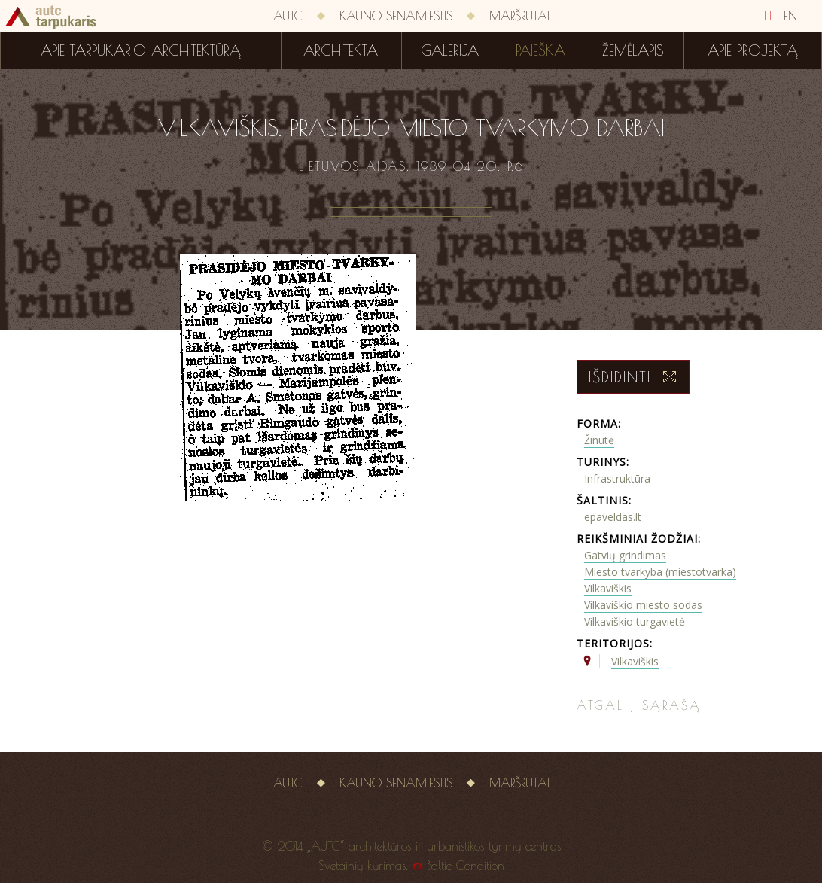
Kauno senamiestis (395, 16)
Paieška (540, 50)
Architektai (341, 50)
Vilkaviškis (608, 588)
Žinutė (599, 440)
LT (768, 16)
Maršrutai (519, 16)
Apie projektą (753, 50)
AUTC (288, 16)
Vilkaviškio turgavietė (634, 621)
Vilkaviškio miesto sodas (643, 605)
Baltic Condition (465, 865)
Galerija (450, 50)
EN (790, 16)
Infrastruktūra (617, 478)
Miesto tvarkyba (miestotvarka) (660, 572)
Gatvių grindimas (625, 555)
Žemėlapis (633, 50)
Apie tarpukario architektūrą (141, 50)
